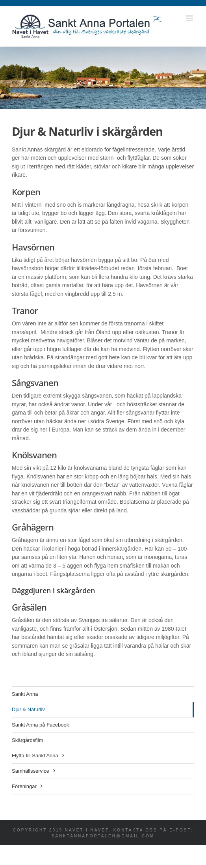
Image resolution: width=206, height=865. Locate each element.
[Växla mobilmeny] (190, 18)
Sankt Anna (25, 694)
